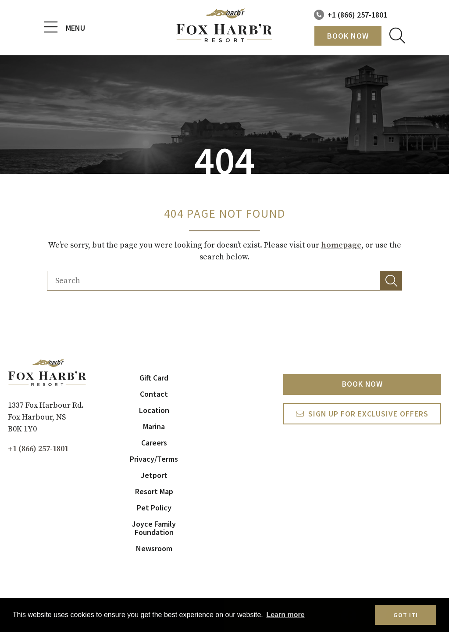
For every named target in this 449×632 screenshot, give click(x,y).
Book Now (348, 36)
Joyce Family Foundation (154, 528)
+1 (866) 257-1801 (357, 15)
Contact (154, 394)
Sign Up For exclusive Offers (368, 414)
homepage (341, 245)
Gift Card (153, 378)
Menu (64, 28)
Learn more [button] (285, 614)
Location (154, 410)
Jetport (154, 475)
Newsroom (154, 548)
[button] (391, 281)
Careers (154, 443)
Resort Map (154, 491)
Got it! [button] (405, 615)
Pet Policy (154, 508)
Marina (154, 426)
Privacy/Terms (154, 459)
